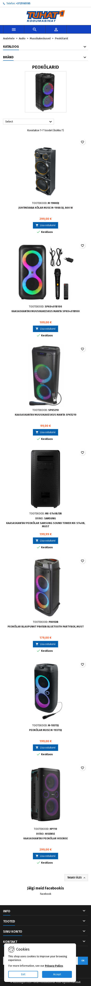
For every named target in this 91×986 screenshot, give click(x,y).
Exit (23, 974)
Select (29, 121)
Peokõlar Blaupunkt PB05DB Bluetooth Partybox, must (46, 626)
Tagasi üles (76, 877)
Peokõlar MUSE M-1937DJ (45, 730)
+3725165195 (23, 3)
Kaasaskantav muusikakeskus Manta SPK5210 (45, 414)
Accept (57, 974)
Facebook (45, 893)
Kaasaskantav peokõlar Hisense (45, 838)
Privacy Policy (54, 965)
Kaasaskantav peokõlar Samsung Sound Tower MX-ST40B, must (45, 525)
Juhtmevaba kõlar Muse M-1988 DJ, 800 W (45, 207)
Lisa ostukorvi (45, 225)
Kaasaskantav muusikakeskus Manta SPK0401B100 (46, 311)
